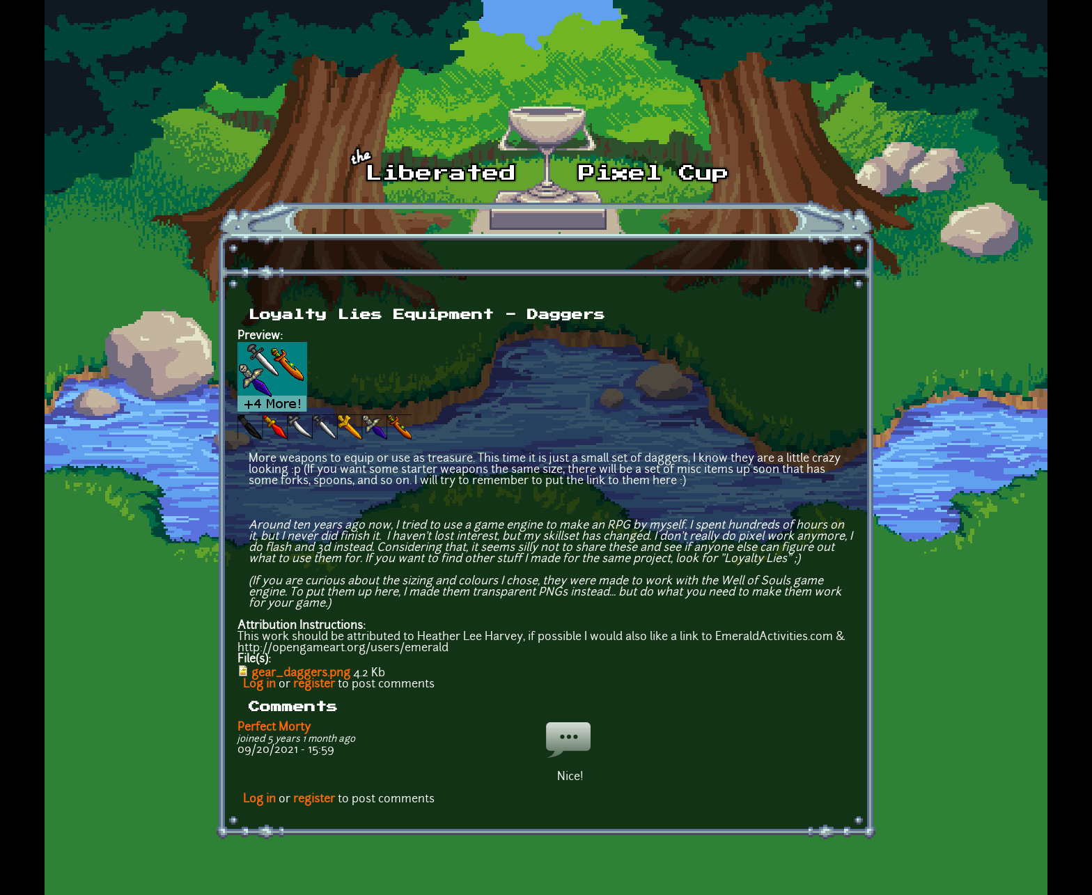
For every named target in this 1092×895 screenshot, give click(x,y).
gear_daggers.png (300, 673)
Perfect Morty (274, 727)
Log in (259, 684)
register (314, 684)
